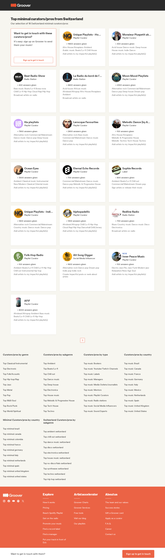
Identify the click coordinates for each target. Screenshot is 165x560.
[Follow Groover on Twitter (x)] (23, 501)
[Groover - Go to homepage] (23, 495)
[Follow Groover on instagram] (4, 501)
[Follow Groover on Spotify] (18, 501)
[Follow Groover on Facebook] (9, 501)
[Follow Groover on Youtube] (13, 501)
